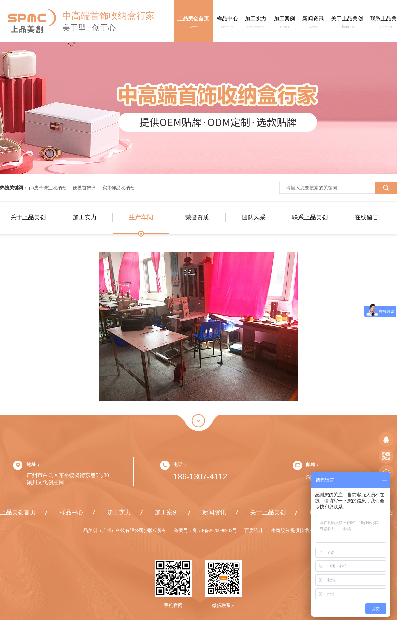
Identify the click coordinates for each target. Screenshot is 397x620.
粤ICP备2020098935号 (215, 530)
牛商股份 (281, 530)
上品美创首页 (193, 24)
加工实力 (255, 24)
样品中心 (227, 24)
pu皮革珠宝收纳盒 (48, 187)
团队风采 (254, 217)
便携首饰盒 (84, 187)
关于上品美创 (347, 24)
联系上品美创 (310, 217)
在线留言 (366, 217)
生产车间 (141, 217)
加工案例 (284, 24)
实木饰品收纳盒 (118, 187)
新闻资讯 (313, 24)
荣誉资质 (197, 217)
